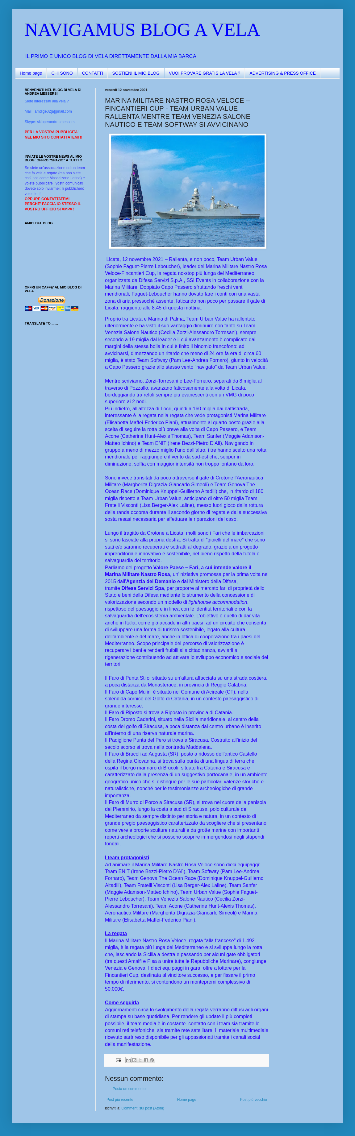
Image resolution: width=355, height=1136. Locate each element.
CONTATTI (92, 73)
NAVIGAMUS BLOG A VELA (142, 29)
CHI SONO (62, 73)
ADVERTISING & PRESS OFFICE (282, 73)
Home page (31, 73)
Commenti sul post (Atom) (142, 1108)
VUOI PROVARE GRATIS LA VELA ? (204, 73)
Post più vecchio (253, 1099)
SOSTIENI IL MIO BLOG (136, 73)
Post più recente (119, 1099)
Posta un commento (129, 1089)
